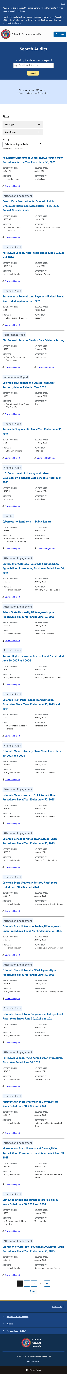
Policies (10, 1323)
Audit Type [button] (9, 124)
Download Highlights (46, 367)
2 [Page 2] (27, 1283)
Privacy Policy (33, 1369)
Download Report (12, 186)
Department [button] (10, 132)
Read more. (16, 23)
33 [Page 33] (47, 1283)
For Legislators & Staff (16, 1331)
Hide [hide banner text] (63, 3)
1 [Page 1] (20, 1283)
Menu (60, 34)
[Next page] (33, 1291)
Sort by (6, 139)
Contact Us (33, 1361)
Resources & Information (17, 1316)
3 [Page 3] (34, 1283)
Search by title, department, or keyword (33, 60)
